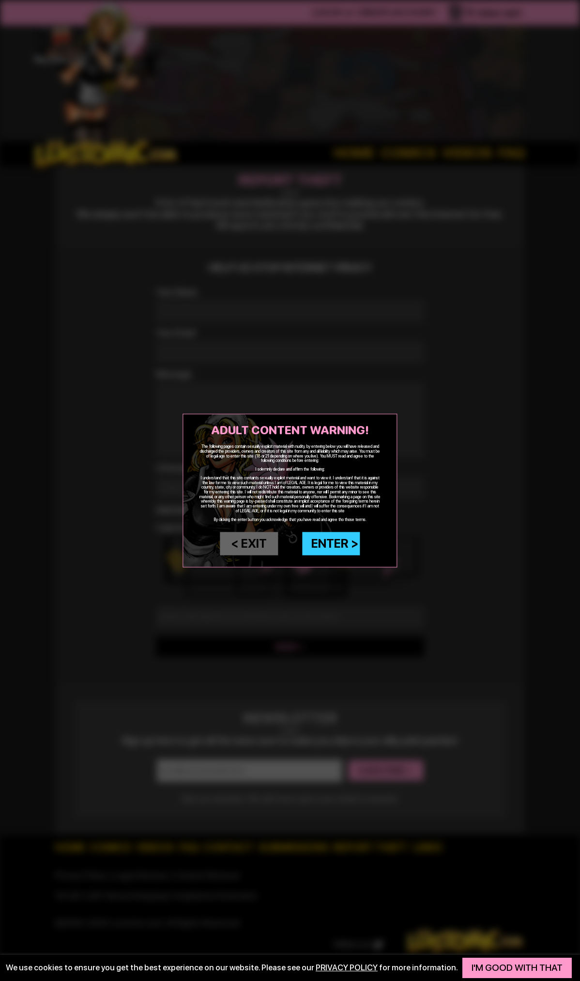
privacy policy (347, 967)
